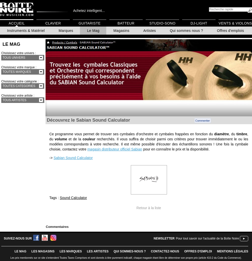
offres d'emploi (198, 251)
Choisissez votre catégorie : (19, 81)
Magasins (121, 31)
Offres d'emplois (230, 31)
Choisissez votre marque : (18, 67)
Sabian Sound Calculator (73, 158)
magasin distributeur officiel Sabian (114, 149)
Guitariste (90, 23)
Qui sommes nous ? (186, 31)
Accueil (17, 23)
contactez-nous (165, 251)
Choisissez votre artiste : (17, 95)
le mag (20, 251)
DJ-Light (199, 23)
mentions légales (232, 251)
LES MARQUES (70, 251)
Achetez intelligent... (89, 11)
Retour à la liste (148, 208)
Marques (66, 31)
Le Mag (93, 31)
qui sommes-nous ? (130, 251)
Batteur (125, 23)
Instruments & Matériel (26, 31)
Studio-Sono (162, 23)
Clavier (53, 23)
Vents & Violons (235, 23)
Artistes (149, 31)
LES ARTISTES (98, 251)
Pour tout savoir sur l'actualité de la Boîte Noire (207, 238)
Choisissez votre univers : (18, 53)
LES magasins (42, 251)
